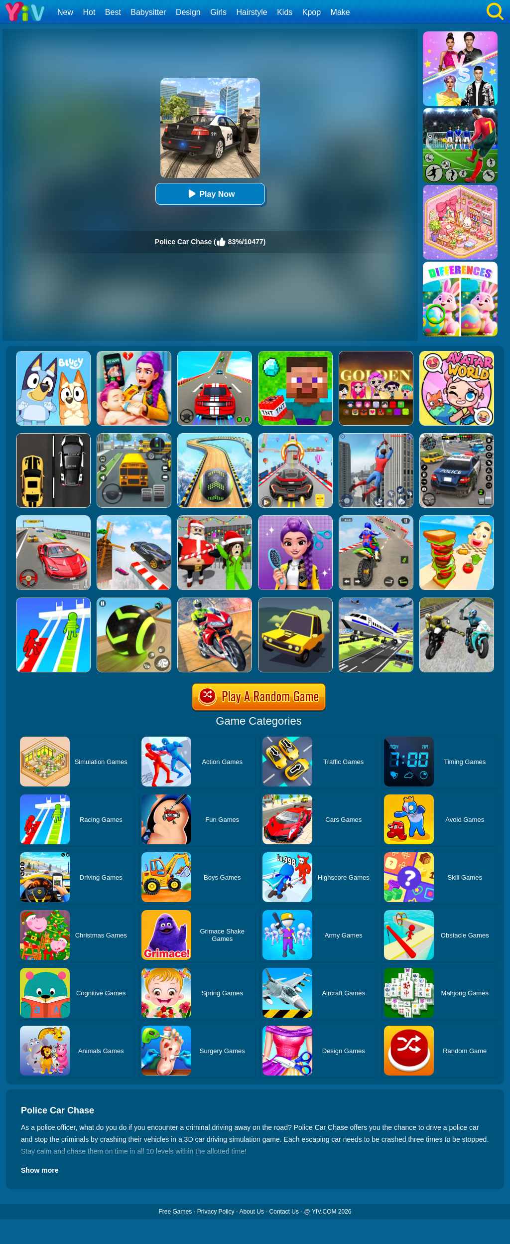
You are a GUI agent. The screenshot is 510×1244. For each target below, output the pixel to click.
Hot (89, 12)
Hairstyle (252, 12)
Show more (39, 1170)
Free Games (175, 1211)
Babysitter (148, 12)
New (65, 12)
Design (188, 12)
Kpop (311, 12)
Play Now (210, 193)
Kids (284, 12)
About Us (252, 1211)
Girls (218, 12)
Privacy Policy (216, 1211)
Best (113, 12)
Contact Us (284, 1211)
